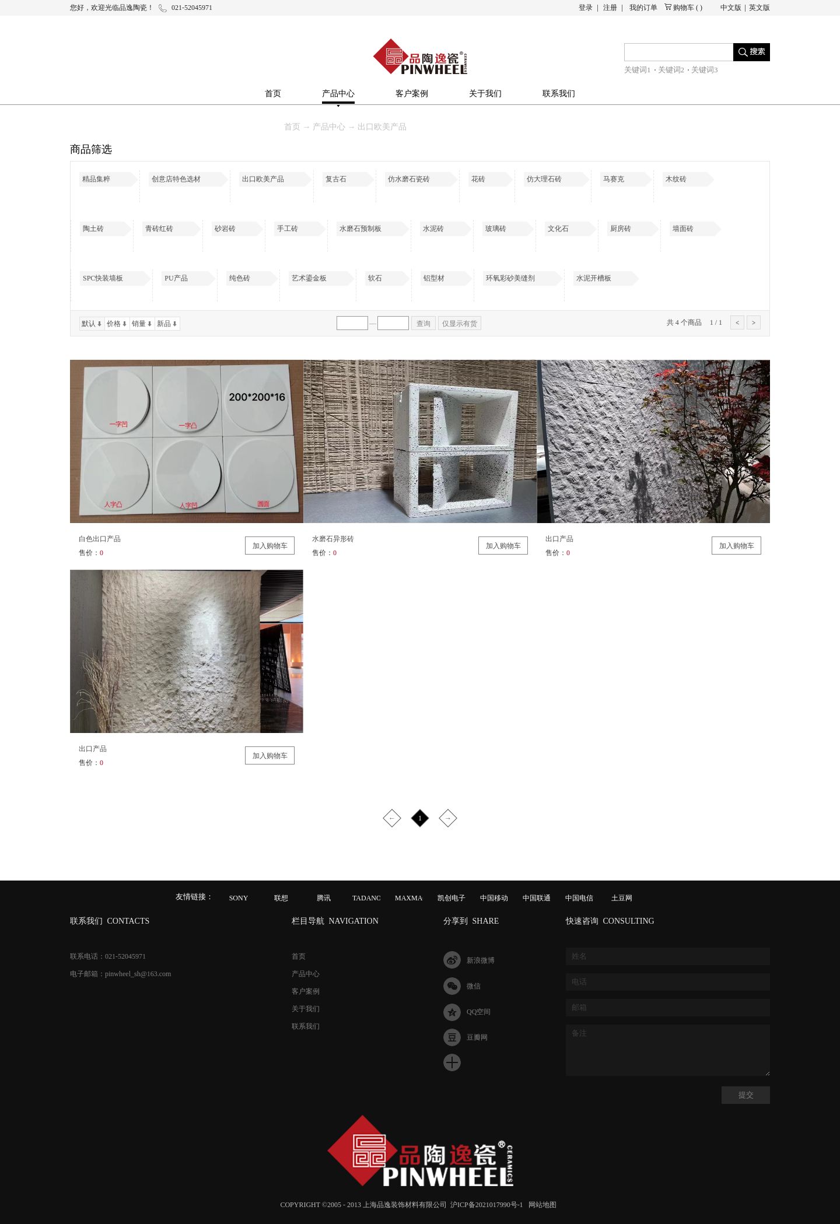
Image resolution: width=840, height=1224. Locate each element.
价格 (114, 324)
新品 (164, 324)
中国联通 (537, 898)
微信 (474, 986)
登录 (586, 7)
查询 (423, 324)
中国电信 (579, 898)
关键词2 (671, 69)
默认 (89, 324)
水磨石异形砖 (333, 539)
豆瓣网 (477, 1037)
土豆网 (621, 898)
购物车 (683, 7)
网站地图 (540, 1205)
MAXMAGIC (415, 898)
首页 (273, 93)
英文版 (759, 7)
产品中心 (329, 126)
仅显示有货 (459, 324)
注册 (610, 7)
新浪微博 (481, 960)
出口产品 (559, 539)
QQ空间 (479, 1012)
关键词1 (637, 69)
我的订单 (643, 7)
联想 (281, 898)
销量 (139, 324)
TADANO (367, 898)
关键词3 (704, 69)
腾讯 (324, 898)
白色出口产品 (100, 539)
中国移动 (494, 898)
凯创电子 (452, 898)
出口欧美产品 (382, 126)
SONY (239, 898)
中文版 (730, 7)
